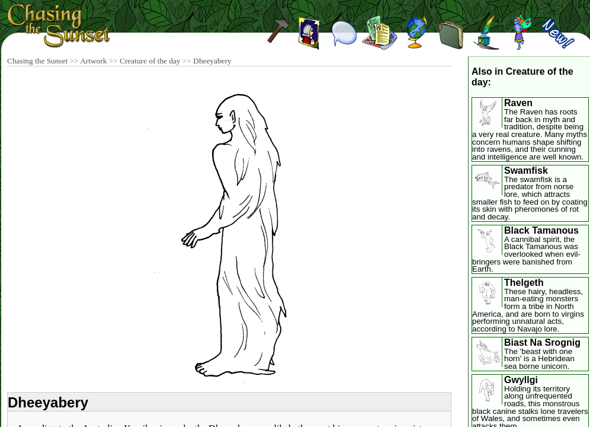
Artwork (93, 60)
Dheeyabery (212, 60)
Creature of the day (150, 60)
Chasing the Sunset (37, 60)
